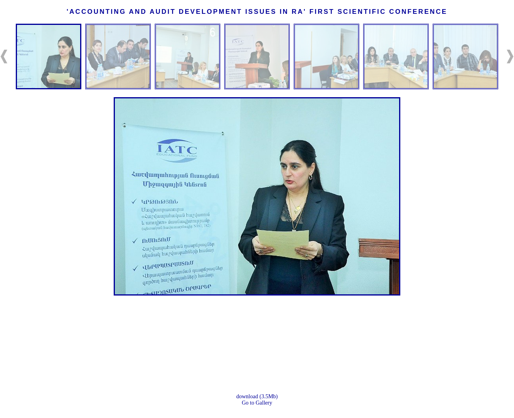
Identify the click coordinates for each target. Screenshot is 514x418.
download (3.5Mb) (257, 396)
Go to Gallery (257, 403)
